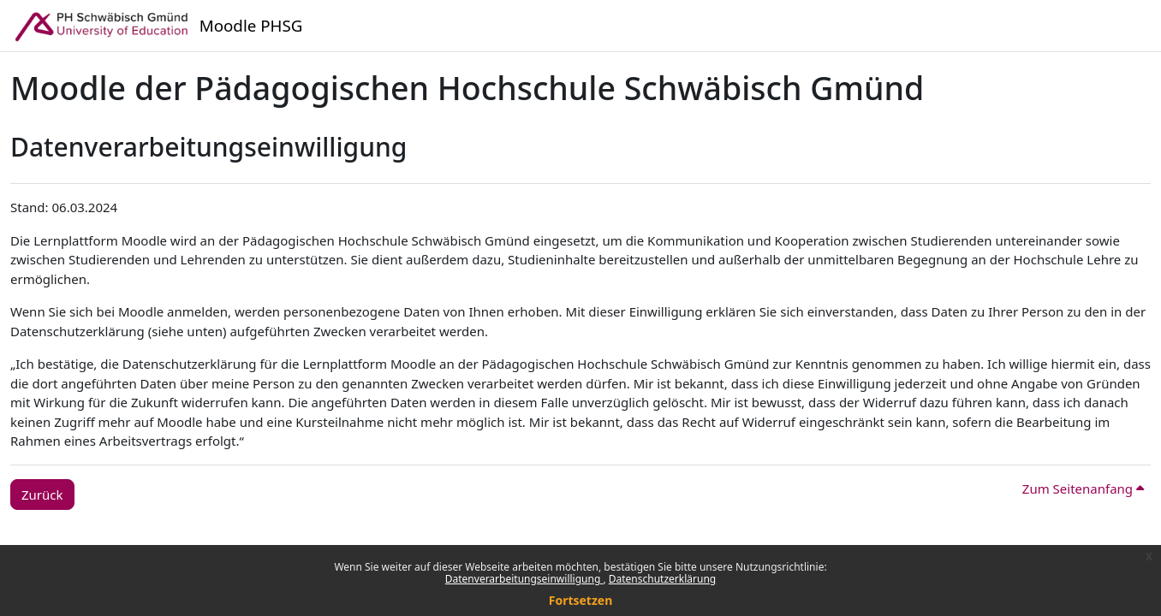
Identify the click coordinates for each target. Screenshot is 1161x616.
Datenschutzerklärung (662, 579)
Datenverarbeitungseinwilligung (524, 579)
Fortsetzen (581, 600)
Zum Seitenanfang (1083, 488)
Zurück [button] (42, 494)
